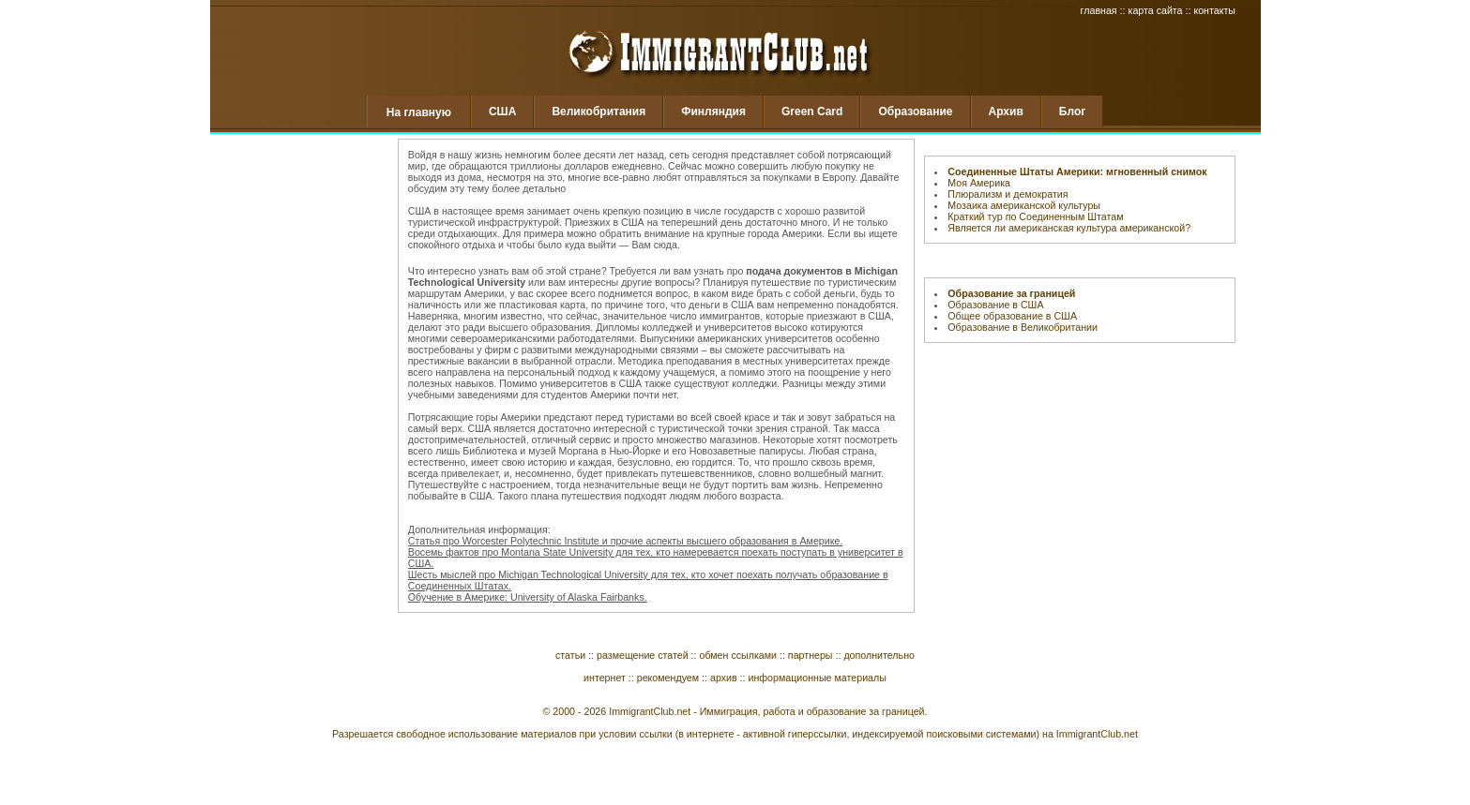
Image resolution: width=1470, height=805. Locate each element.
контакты (1214, 10)
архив (723, 677)
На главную (418, 112)
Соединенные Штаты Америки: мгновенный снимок (1076, 171)
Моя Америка (978, 182)
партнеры (810, 655)
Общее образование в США (1012, 315)
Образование (915, 111)
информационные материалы (818, 677)
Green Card (811, 111)
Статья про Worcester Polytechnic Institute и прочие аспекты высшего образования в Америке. (625, 540)
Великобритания (598, 111)
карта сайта (1155, 10)
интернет (604, 677)
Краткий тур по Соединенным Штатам (1035, 216)
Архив (1006, 111)
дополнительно (879, 655)
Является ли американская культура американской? (1068, 227)
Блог (1072, 111)
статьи (570, 655)
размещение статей (643, 655)
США (502, 111)
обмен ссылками (738, 655)
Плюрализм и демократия (1007, 194)
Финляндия (713, 111)
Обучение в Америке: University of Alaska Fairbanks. (527, 597)
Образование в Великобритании (1022, 327)
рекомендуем (668, 677)
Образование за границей (1011, 293)
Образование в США (995, 304)
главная (1099, 10)
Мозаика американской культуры (1023, 205)
